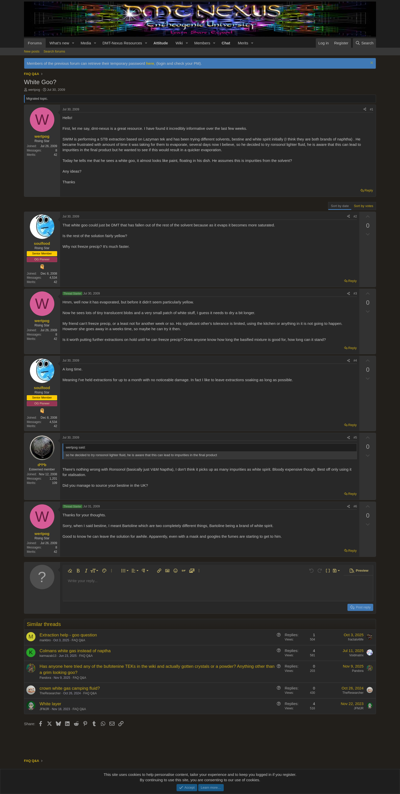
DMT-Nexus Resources (122, 43)
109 (54, 483)
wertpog (34, 90)
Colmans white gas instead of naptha (75, 650)
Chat (226, 43)
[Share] (364, 109)
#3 (355, 293)
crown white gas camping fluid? (70, 688)
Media (86, 43)
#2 (355, 216)
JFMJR (44, 709)
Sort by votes (363, 206)
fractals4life (356, 639)
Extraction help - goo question (68, 635)
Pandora (45, 678)
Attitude (161, 43)
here (150, 63)
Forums (35, 43)
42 (55, 155)
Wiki (179, 43)
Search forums (54, 51)
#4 (355, 360)
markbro (45, 640)
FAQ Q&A (78, 640)
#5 (355, 437)
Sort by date (340, 206)
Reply (369, 190)
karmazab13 (48, 656)
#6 (355, 506)
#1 (371, 109)
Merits (243, 43)
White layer (50, 703)
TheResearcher (50, 693)
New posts (32, 51)
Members (202, 43)
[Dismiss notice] (371, 63)
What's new (59, 43)
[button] (73, 43)
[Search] (364, 43)
